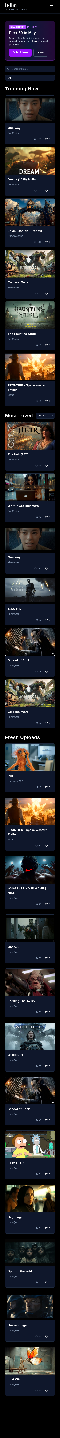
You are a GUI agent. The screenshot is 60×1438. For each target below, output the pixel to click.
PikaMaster (13, 133)
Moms (11, 395)
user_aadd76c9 (15, 781)
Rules (40, 52)
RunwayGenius (15, 236)
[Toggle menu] (51, 6)
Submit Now (20, 52)
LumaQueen (14, 665)
